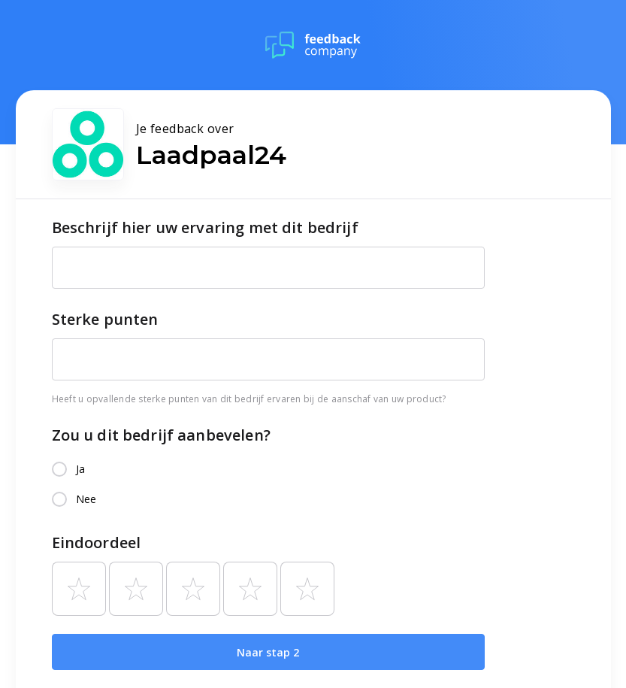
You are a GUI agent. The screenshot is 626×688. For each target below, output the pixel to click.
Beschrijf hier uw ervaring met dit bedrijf (205, 227)
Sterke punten (105, 319)
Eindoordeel (96, 542)
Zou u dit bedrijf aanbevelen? (161, 435)
